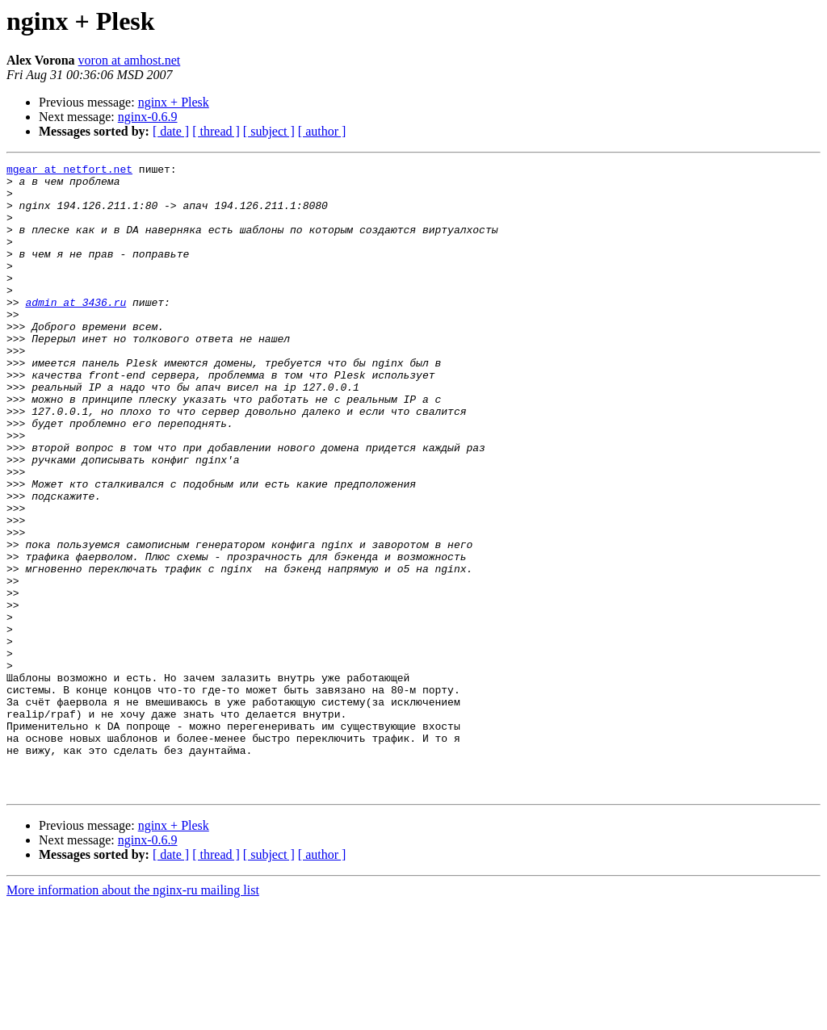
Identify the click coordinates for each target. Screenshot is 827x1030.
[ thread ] (216, 131)
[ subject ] (269, 131)
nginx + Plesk (173, 102)
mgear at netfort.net (69, 171)
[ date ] (171, 131)
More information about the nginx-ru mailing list (132, 1016)
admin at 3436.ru (75, 331)
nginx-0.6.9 (148, 117)
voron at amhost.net (129, 60)
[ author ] (322, 131)
